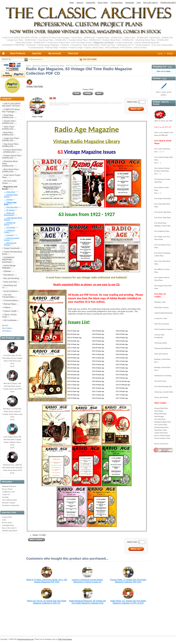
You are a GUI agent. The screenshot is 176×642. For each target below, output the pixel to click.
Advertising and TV (125, 45)
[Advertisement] (12, 583)
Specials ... (6, 325)
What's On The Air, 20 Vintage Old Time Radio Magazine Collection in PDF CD (46, 602)
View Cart (73, 53)
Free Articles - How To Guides (134, 47)
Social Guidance (143, 45)
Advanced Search (35, 59)
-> (9, 188)
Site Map (5, 497)
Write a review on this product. (163, 92)
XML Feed (62, 639)
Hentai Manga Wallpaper (48, 45)
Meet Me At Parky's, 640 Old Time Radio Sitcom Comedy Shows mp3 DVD (12, 385)
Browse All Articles (161, 444)
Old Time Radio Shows (82, 43)
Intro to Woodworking (162, 435)
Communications (36, 47)
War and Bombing (91, 45)
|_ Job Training (9, 227)
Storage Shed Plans (161, 408)
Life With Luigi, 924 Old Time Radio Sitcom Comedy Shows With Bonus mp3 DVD (12, 358)
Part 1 (156, 152)
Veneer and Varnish (161, 397)
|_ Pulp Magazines (11, 207)
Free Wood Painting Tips (163, 386)
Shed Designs (159, 416)
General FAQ (90, 2)
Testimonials (129, 2)
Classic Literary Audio (94, 47)
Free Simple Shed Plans (162, 198)
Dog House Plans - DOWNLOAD (53, 40)
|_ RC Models (9, 210)
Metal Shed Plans (160, 414)
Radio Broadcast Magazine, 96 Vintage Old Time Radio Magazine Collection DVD (87, 602)
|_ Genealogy (9, 235)
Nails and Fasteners (161, 354)
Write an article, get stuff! (163, 121)
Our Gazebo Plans (160, 424)
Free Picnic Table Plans (162, 217)
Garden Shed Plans (161, 433)
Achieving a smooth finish (163, 392)
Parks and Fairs (108, 45)
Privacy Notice (7, 489)
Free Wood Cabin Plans (162, 212)
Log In (160, 53)
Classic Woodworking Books (147, 43)
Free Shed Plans (160, 419)
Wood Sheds (158, 411)
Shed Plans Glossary (161, 307)
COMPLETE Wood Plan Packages (55, 38)
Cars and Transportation (162, 45)
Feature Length (76, 47)
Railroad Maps (52, 47)
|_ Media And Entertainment (9, 214)
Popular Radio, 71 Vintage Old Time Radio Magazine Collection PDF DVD (128, 581)
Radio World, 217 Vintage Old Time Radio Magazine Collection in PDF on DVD (128, 602)
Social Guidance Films (162, 438)
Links (139, 2)
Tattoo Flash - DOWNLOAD (136, 38)
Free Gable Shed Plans (162, 149)
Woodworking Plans (161, 427)
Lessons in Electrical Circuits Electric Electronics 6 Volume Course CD (87, 581)
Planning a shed (159, 302)
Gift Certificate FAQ (9, 500)
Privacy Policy (103, 2)
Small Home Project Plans (59, 43)
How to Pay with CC (150, 2)
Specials (36, 53)
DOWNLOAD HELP (168, 2)
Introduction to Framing (162, 375)
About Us (79, 2)
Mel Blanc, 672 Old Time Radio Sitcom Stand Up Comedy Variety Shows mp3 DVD (12, 412)
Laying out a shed (160, 318)
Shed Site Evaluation (161, 324)
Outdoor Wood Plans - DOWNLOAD (118, 40)
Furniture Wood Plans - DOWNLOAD (84, 40)
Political (64, 47)
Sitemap (69, 639)
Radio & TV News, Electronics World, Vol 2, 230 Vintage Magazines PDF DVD (46, 581)
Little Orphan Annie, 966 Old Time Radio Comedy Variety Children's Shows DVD (12, 440)
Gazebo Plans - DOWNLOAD (109, 38)
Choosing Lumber (160, 343)
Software (65, 45)
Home (72, 2)
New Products (17, 53)
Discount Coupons (8, 503)
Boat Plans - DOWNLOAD (162, 38)
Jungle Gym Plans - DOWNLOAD (22, 40)
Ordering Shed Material (162, 348)
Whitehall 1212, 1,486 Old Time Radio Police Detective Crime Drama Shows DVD (12, 466)
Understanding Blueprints (163, 313)
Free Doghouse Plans (161, 231)
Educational (77, 45)
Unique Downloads (124, 43)
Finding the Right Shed (162, 422)
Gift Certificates (112, 47)
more (18, 338)
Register (170, 53)
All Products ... (7, 331)
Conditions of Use (8, 492)
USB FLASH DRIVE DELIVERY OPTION (20, 38)
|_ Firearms (8, 199)
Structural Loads (160, 381)
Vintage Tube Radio (57, 65)
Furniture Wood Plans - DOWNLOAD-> (12, 151)
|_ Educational (9, 192)
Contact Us (6, 494)
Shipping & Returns (9, 486)
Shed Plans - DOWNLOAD (83, 38)
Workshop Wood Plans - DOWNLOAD (152, 40)
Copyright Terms (117, 2)
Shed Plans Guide (160, 430)
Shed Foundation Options (163, 329)
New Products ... (8, 328)
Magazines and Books (40, 65)
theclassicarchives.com (25, 639)
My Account (54, 53)
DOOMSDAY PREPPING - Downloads (19, 45)
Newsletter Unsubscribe (10, 505)
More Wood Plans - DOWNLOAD (31, 43)
